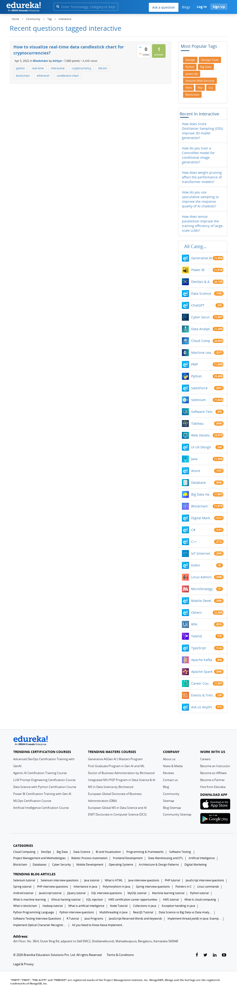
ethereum (43, 76)
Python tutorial (199, 893)
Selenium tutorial (24, 880)
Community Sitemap (177, 814)
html (188, 88)
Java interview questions (143, 880)
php (200, 88)
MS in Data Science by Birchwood (110, 787)
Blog (166, 787)
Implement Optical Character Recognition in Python (39, 925)
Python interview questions (76, 912)
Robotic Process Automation (89, 858)
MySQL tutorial (137, 893)
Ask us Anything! (203, 707)
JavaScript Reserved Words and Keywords (135, 919)
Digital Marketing (202, 518)
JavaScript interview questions (205, 880)
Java (194, 459)
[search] (58, 6)
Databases (40, 865)
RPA (194, 624)
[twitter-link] (205, 955)
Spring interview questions (153, 887)
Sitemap (168, 801)
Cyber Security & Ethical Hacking (202, 317)
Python (196, 376)
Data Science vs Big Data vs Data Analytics (185, 912)
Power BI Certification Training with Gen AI (42, 794)
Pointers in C (183, 887)
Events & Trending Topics (203, 695)
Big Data (62, 852)
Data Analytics (202, 329)
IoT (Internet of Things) (202, 553)
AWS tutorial (171, 900)
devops (190, 60)
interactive (58, 68)
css (211, 88)
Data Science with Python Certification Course (44, 787)
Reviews (168, 773)
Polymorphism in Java (116, 887)
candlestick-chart (68, 76)
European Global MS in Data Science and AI (117, 808)
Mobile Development (202, 600)
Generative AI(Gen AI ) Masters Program (115, 759)
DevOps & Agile (202, 281)
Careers (205, 759)
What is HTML (114, 880)
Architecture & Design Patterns (159, 865)
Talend (196, 636)
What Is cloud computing (200, 900)
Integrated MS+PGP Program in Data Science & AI (121, 780)
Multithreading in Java (114, 912)
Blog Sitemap (172, 808)
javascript (191, 74)
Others (196, 612)
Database (198, 482)
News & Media (173, 766)
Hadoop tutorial (53, 906)
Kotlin (195, 565)
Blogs (186, 7)
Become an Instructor (215, 766)
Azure (195, 470)
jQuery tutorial (76, 893)
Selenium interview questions (59, 880)
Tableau (197, 423)
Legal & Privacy (23, 964)
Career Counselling (202, 683)
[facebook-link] (197, 955)
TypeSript (198, 648)
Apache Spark (201, 671)
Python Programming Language (33, 912)
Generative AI (201, 258)
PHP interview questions (52, 887)
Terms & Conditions (120, 955)
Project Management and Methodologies (39, 858)
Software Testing (203, 411)
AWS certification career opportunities (132, 900)
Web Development (202, 435)
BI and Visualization (108, 852)
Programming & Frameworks (145, 852)
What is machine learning (29, 900)
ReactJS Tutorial (143, 912)
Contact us (170, 780)
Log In (202, 6)
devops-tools (210, 60)
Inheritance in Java (85, 887)
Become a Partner (212, 780)
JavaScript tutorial (50, 893)
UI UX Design (201, 447)
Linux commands (208, 887)
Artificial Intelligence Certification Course (41, 808)
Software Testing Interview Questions (37, 919)
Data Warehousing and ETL (165, 858)
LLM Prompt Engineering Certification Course (44, 780)
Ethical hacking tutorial (66, 900)
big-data (206, 67)
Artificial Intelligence (202, 858)
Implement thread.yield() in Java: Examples (194, 919)
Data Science (201, 293)
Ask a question (163, 7)
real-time (38, 68)
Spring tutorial (22, 887)
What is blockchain (25, 906)
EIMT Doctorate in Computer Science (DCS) (117, 814)
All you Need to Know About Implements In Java (98, 925)
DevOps (46, 852)
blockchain (23, 76)
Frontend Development (128, 858)
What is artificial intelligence (86, 906)
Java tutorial (91, 880)
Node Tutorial (119, 906)
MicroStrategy (202, 589)
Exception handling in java (178, 906)
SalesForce (199, 388)
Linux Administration (202, 577)
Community (171, 794)
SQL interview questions (106, 893)
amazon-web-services (200, 81)
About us (169, 759)
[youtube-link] (224, 955)
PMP (194, 364)
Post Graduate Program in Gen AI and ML (116, 766)
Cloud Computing (202, 340)
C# (193, 530)
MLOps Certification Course (32, 801)
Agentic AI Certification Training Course (40, 773)
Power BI (198, 270)
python (20, 68)
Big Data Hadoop (202, 494)
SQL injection (94, 900)
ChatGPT (197, 305)
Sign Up (219, 6)
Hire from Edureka (212, 787)
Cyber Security (61, 865)
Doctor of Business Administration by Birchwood (121, 773)
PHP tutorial (172, 880)
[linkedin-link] (214, 955)
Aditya (57, 61)
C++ (194, 541)
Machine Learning (202, 352)
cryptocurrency (81, 68)
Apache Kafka (201, 660)
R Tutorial (73, 919)
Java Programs (93, 919)
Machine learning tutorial (168, 893)
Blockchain (40, 61)
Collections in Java (144, 906)
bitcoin (102, 68)
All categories (196, 246)
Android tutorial (23, 893)
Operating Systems (121, 865)
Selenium (198, 400)
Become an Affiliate (213, 773)
